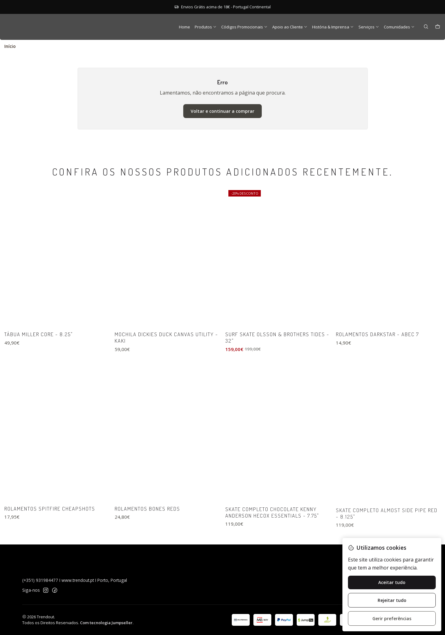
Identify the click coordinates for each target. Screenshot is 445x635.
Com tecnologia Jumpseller (106, 622)
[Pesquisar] (426, 27)
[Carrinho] (437, 27)
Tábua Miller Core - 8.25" (38, 361)
